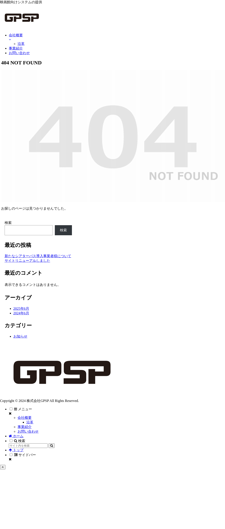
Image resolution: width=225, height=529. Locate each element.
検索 (8, 223)
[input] (28, 445)
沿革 (29, 422)
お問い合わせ (28, 431)
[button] (51, 445)
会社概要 (25, 417)
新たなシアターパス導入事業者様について (38, 256)
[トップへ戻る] (2, 467)
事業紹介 (25, 427)
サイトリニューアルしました (27, 260)
